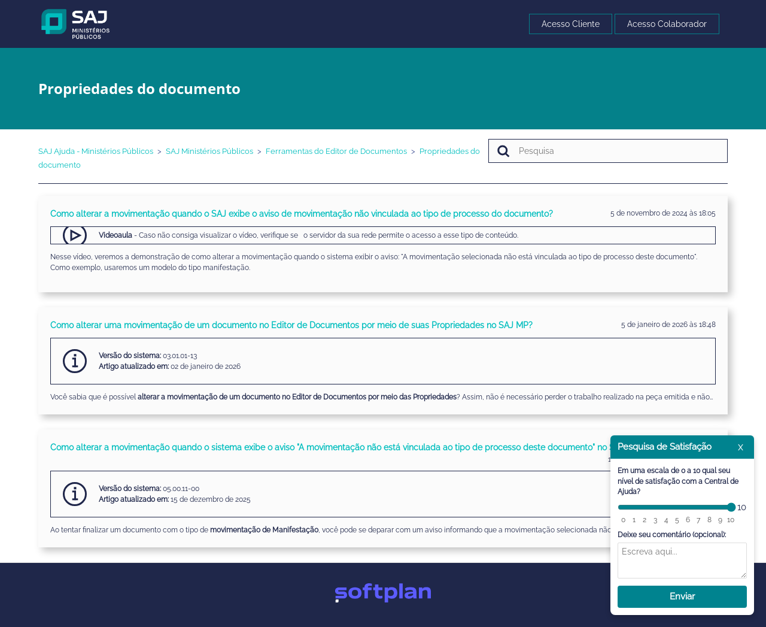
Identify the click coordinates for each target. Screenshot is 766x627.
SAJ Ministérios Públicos (209, 151)
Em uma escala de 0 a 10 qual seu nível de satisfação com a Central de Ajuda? (678, 481)
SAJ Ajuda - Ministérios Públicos (95, 151)
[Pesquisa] (608, 151)
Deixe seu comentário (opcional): (672, 535)
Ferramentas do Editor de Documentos (336, 151)
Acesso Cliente (571, 24)
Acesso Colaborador (667, 24)
